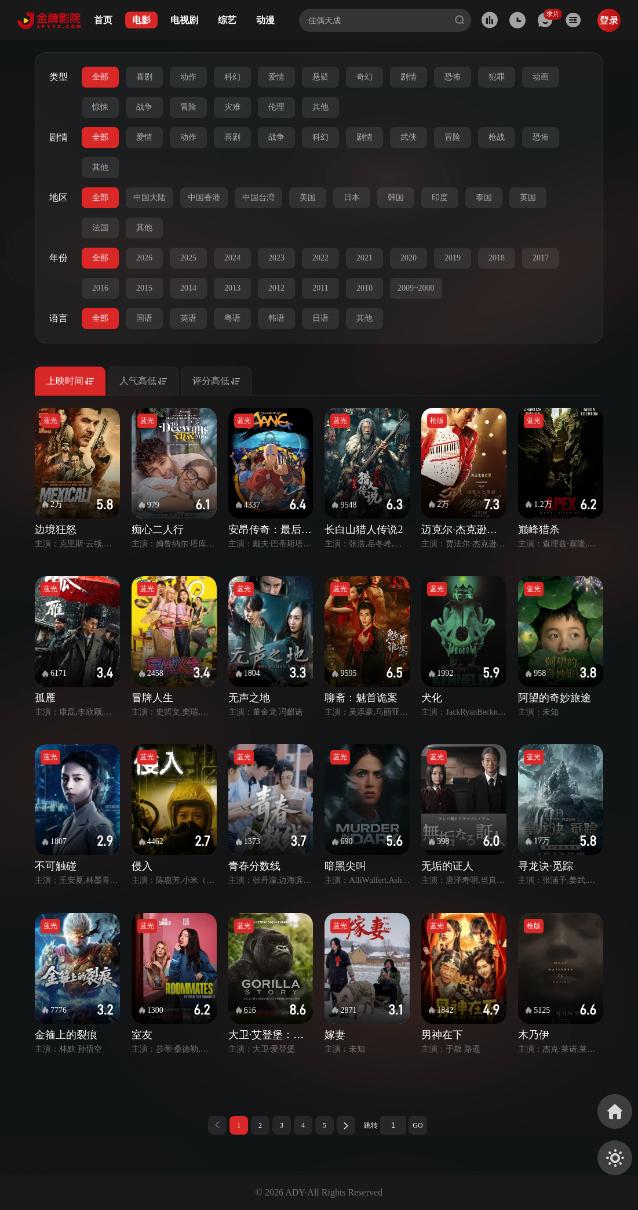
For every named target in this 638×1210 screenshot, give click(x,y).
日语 (320, 318)
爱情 (276, 77)
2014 (188, 288)
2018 (496, 257)
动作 (188, 77)
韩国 (396, 197)
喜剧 (144, 77)
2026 (144, 257)
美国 (308, 197)
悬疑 (320, 77)
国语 (144, 318)
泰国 (484, 197)
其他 (320, 107)
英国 (528, 197)
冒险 (188, 107)
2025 (188, 257)
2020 (408, 257)
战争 (144, 107)
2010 (364, 288)
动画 (541, 77)
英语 (188, 318)
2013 (232, 288)
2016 (100, 288)
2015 (144, 288)
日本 (352, 197)
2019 (452, 257)
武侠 (408, 137)
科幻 (232, 77)
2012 (276, 288)
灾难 (232, 107)
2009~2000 (416, 288)
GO (417, 1125)
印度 (440, 197)
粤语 (232, 318)
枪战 (496, 137)
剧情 (408, 77)
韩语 (276, 318)
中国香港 (204, 197)
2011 (320, 288)
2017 (541, 257)
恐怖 (452, 77)
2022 (320, 257)
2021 (364, 257)
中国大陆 (149, 197)
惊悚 (100, 107)
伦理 (276, 107)
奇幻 (364, 77)
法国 (100, 227)
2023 (276, 257)
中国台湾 (258, 197)
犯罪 (496, 77)
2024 (232, 257)
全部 (100, 77)
